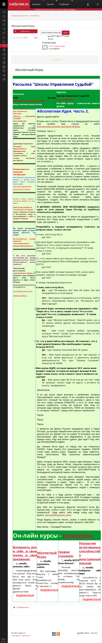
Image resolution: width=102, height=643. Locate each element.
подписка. (78, 535)
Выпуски (38, 3)
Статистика (49, 42)
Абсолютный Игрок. (23, 26)
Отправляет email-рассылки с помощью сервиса (55, 9)
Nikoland (94, 633)
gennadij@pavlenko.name (58, 515)
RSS (35, 37)
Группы (51, 3)
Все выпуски (57, 59)
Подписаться (25, 31)
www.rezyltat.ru (20, 295)
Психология (34, 16)
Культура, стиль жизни (19, 16)
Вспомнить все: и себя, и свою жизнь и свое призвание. (25, 553)
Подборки (66, 3)
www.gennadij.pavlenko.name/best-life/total (58, 126)
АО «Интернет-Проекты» (20, 634)
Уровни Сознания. (66, 554)
